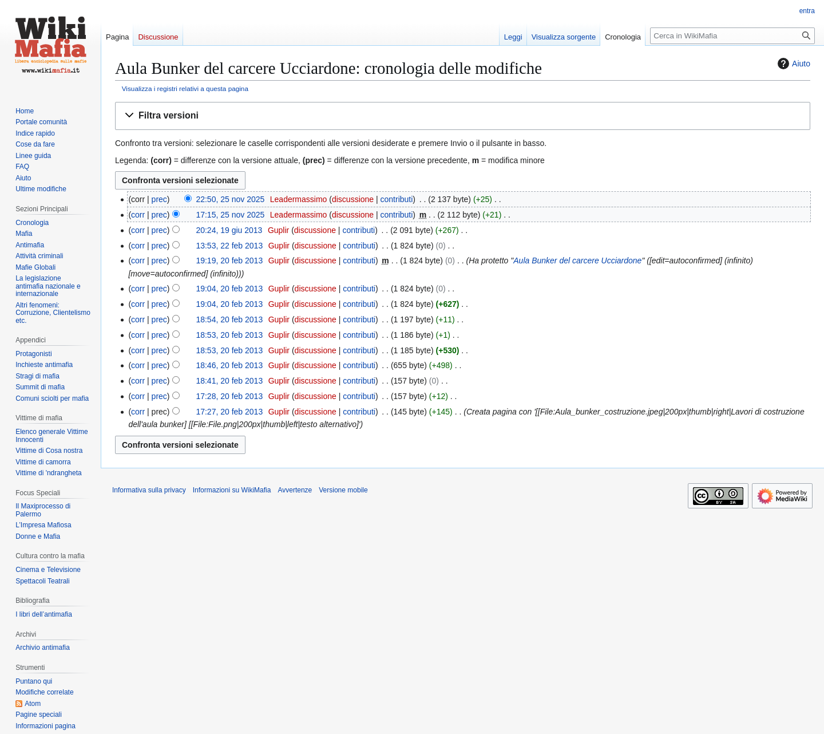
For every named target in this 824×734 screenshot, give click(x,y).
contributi (397, 199)
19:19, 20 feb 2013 (229, 260)
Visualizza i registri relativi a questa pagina (185, 88)
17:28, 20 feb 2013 (229, 396)
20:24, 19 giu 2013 (229, 230)
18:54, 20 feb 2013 (229, 319)
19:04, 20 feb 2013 (229, 288)
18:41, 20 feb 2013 (229, 380)
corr (138, 214)
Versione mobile (343, 490)
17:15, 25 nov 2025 (230, 214)
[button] (463, 116)
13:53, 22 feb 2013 (229, 245)
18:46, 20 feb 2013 (229, 365)
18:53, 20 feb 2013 (229, 335)
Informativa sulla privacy (149, 490)
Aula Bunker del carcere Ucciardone (577, 260)
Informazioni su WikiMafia (232, 490)
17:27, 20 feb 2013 (229, 411)
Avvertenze (295, 490)
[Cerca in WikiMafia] (732, 35)
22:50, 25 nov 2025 (230, 199)
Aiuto (792, 63)
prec (159, 199)
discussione (353, 199)
